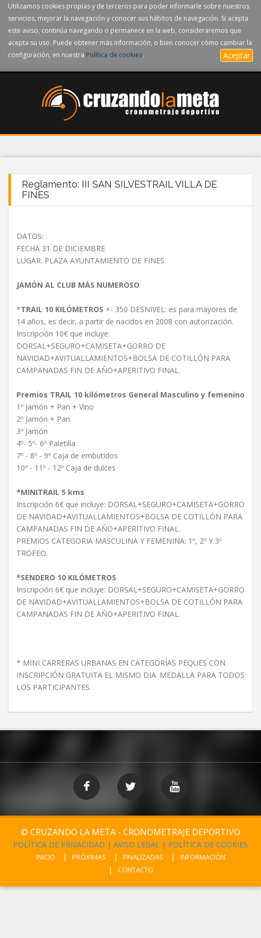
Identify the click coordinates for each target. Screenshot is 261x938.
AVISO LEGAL (137, 844)
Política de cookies (114, 54)
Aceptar (236, 55)
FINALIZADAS (143, 857)
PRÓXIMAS (89, 857)
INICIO (45, 857)
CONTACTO (135, 869)
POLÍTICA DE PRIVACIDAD (59, 844)
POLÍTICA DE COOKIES (208, 844)
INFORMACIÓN (202, 857)
